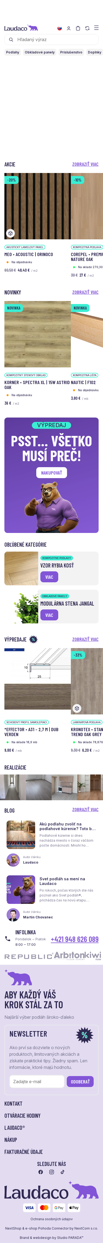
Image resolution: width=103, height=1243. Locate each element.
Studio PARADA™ (70, 1237)
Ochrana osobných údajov (51, 1219)
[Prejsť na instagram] (51, 1172)
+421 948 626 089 (75, 939)
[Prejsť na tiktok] (62, 1172)
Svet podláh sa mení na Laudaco (62, 881)
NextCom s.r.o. (86, 1228)
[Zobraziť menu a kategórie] (96, 27)
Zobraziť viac (85, 163)
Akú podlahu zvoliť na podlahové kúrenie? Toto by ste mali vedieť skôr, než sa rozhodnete (67, 831)
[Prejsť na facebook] (40, 1172)
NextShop (13, 1228)
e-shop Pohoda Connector (47, 1228)
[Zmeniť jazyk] (59, 28)
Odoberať (80, 1082)
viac (49, 577)
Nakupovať (51, 473)
